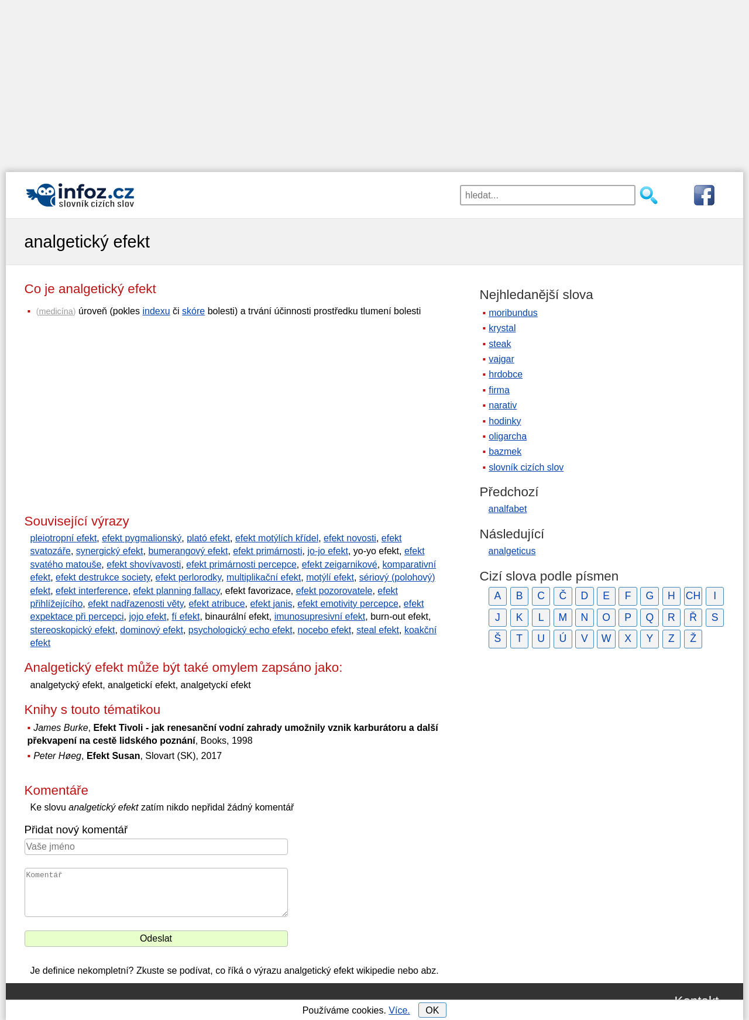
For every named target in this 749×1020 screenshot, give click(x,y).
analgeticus (512, 551)
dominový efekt (151, 630)
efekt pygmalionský (141, 538)
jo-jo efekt (328, 551)
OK (432, 1010)
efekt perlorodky (189, 577)
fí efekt (185, 616)
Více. (399, 1010)
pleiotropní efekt (63, 538)
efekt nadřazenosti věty (135, 604)
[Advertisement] (374, 82)
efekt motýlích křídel (276, 538)
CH (693, 596)
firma (499, 390)
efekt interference (92, 591)
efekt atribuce (216, 604)
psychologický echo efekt (240, 630)
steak (500, 344)
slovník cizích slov (526, 467)
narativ (503, 405)
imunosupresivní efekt (320, 616)
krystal (502, 328)
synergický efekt (109, 551)
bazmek (505, 451)
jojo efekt (147, 616)
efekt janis (271, 604)
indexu (156, 311)
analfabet (508, 509)
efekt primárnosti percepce (241, 564)
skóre (193, 311)
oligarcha (508, 436)
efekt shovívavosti (143, 564)
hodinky (505, 421)
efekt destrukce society (103, 577)
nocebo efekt (325, 630)
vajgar (501, 359)
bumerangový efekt (188, 551)
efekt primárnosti (267, 551)
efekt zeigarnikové (339, 564)
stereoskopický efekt (72, 630)
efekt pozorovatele (334, 591)
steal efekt (377, 630)
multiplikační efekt (263, 577)
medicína (56, 311)
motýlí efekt (330, 577)
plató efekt (208, 538)
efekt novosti (350, 538)
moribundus (513, 313)
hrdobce (506, 374)
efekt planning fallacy (176, 591)
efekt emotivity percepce (347, 604)
